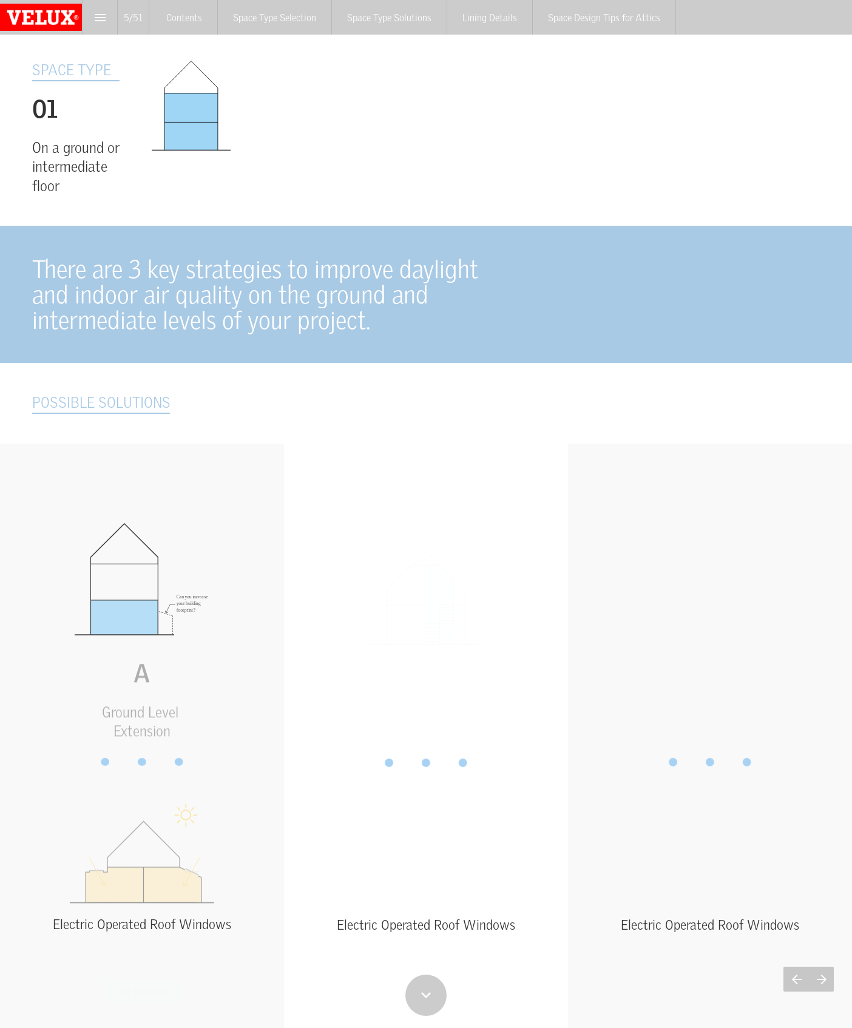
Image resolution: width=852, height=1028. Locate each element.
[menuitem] (184, 17)
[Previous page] (796, 979)
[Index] (100, 17)
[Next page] (821, 979)
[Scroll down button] (426, 995)
